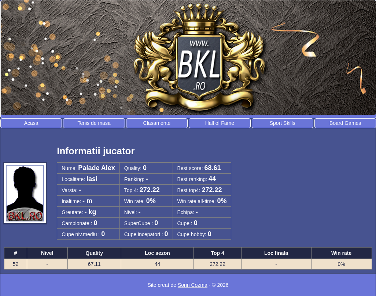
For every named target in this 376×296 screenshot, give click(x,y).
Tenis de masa (93, 123)
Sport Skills (282, 123)
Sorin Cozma (192, 285)
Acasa (31, 123)
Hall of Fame (219, 123)
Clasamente (157, 123)
